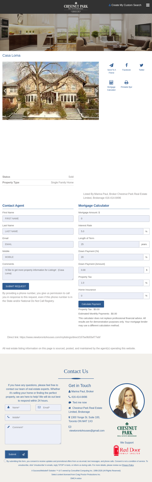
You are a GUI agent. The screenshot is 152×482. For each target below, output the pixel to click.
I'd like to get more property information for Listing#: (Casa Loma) (38, 273)
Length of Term (86, 238)
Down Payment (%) (88, 251)
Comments (8, 264)
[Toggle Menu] (148, 5)
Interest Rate (85, 225)
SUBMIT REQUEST (16, 286)
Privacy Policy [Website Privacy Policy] (128, 465)
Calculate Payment (91, 304)
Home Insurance (87, 289)
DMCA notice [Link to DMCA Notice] (76, 478)
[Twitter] (141, 70)
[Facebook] (126, 70)
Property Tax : (88, 309)
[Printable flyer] (126, 88)
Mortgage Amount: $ (89, 212)
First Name (8, 212)
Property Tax (85, 276)
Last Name (8, 225)
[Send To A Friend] (111, 70)
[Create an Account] (125, 5)
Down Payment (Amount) (91, 264)
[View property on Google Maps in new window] (75, 144)
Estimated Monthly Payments (97, 313)
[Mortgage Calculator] (111, 88)
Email (5, 238)
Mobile (5, 251)
